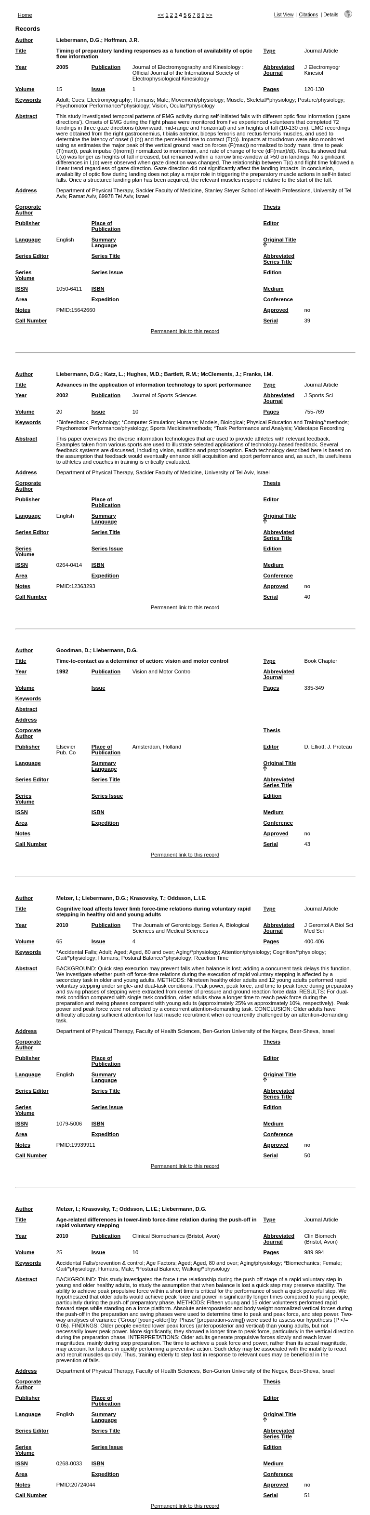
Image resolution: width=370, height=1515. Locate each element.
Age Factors (160, 1263)
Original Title (279, 239)
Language (28, 239)
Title (20, 51)
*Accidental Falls (76, 952)
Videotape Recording (319, 428)
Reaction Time (211, 958)
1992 (62, 671)
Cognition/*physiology (299, 952)
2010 (62, 925)
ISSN (21, 289)
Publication (106, 67)
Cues (78, 100)
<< (161, 15)
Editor (270, 223)
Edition (272, 272)
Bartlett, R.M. (181, 374)
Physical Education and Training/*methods (297, 422)
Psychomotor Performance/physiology (101, 428)
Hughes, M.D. (144, 374)
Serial (270, 320)
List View (284, 14)
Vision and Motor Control (162, 671)
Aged (120, 952)
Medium (273, 289)
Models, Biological (221, 422)
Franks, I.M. (258, 374)
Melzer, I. (67, 898)
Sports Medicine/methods (180, 428)
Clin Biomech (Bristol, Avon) (320, 1239)
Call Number (31, 320)
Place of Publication (106, 226)
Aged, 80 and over (151, 952)
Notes (22, 310)
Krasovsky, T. (147, 898)
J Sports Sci (318, 395)
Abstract (26, 116)
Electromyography (109, 100)
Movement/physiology (198, 100)
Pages (271, 89)
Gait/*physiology (75, 958)
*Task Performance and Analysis (252, 428)
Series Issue (107, 272)
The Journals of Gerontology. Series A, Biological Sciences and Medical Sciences (190, 928)
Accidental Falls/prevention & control (100, 1263)
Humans (143, 100)
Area (21, 299)
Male (162, 100)
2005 (62, 67)
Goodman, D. (73, 650)
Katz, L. (113, 374)
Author (24, 40)
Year (21, 67)
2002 (62, 395)
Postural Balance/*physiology (156, 958)
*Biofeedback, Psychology (87, 422)
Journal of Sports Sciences (164, 395)
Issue (99, 89)
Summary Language (104, 242)
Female (331, 1263)
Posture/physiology (321, 100)
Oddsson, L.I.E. (186, 898)
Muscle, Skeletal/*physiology (260, 100)
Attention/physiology (246, 952)
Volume (25, 89)
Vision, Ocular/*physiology (183, 105)
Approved (275, 310)
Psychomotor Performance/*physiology (102, 105)
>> (209, 15)
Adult (62, 100)
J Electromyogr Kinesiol (322, 70)
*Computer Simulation (147, 422)
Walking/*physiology (206, 1269)
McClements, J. (219, 374)
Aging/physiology (260, 1263)
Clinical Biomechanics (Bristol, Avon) (176, 1236)
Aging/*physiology (197, 952)
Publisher (27, 223)
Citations (308, 14)
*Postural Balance (157, 1269)
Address (26, 190)
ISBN (98, 289)
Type (269, 51)
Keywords (28, 100)
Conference (278, 299)
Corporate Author (28, 209)
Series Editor (32, 256)
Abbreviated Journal (278, 70)
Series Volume (25, 275)
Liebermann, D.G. (78, 40)
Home (25, 15)
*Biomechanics (301, 1263)
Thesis (271, 207)
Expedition (105, 299)
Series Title (106, 256)
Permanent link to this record (185, 331)
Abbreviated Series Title (278, 259)
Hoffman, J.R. (121, 40)
